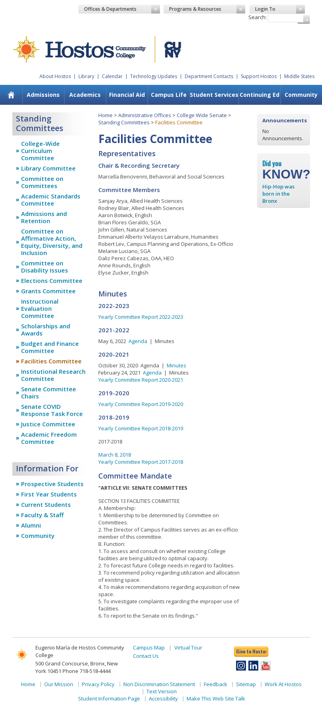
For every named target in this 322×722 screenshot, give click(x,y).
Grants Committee (48, 290)
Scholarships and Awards (45, 329)
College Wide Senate (202, 115)
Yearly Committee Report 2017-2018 (140, 461)
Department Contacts (209, 76)
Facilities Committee (51, 361)
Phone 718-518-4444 (86, 671)
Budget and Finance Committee (50, 347)
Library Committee (48, 168)
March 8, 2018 (114, 454)
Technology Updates (153, 76)
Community (301, 94)
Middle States (299, 76)
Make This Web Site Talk (216, 698)
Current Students (46, 504)
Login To (280, 9)
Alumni (31, 525)
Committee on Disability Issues (44, 266)
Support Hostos (259, 76)
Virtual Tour (188, 647)
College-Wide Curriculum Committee (40, 150)
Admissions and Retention (44, 217)
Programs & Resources (207, 9)
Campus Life (169, 94)
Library (86, 76)
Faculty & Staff (42, 514)
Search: (257, 17)
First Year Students (49, 494)
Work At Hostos (283, 684)
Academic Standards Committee (50, 199)
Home (105, 115)
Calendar (112, 76)
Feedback (215, 684)
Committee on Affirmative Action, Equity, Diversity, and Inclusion (51, 242)
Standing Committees (124, 122)
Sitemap (246, 684)
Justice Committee (48, 424)
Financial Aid (127, 94)
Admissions (43, 94)
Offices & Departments (122, 9)
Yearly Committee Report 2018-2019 (140, 428)
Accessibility (163, 698)
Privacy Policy (98, 684)
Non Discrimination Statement (159, 684)
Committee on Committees (42, 182)
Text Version (161, 691)
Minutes (176, 365)
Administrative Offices (144, 115)
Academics (85, 94)
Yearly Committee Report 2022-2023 (140, 316)
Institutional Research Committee (53, 375)
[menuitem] (11, 95)
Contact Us (146, 655)
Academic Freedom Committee (49, 438)
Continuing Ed (259, 94)
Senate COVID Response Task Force (52, 410)
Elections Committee (51, 280)
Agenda (138, 341)
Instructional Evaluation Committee (40, 308)
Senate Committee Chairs (48, 392)
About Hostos (55, 76)
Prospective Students (52, 483)
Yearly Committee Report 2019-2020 (140, 404)
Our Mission (58, 684)
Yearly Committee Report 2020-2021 (140, 379)
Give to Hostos (251, 651)
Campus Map (149, 647)
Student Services (214, 94)
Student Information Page (109, 698)
